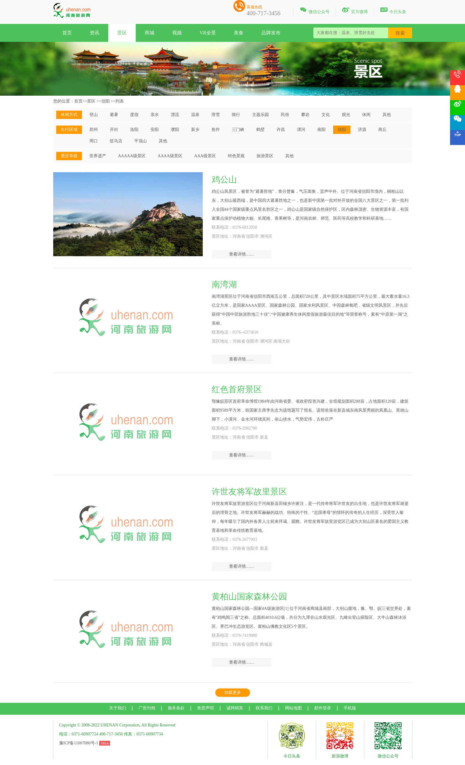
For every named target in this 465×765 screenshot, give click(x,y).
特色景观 (236, 156)
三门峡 (238, 129)
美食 (238, 32)
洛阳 (134, 129)
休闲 (366, 114)
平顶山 (140, 141)
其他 (386, 114)
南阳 (321, 129)
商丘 (382, 129)
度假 (134, 114)
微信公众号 (314, 10)
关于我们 (117, 708)
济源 (362, 129)
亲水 (154, 114)
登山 (93, 114)
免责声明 (205, 708)
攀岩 (305, 114)
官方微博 (355, 10)
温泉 (195, 114)
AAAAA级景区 (132, 156)
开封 (114, 129)
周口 (93, 141)
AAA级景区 (205, 156)
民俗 (285, 114)
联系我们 (264, 708)
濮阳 (175, 129)
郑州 (93, 129)
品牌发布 (270, 32)
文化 (325, 114)
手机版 (350, 708)
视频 (177, 32)
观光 (346, 114)
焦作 (215, 129)
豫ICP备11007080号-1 (78, 743)
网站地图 (293, 708)
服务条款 (176, 708)
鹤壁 (260, 129)
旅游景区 (265, 156)
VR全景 (208, 32)
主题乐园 (260, 114)
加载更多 (232, 692)
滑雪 (215, 114)
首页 (67, 32)
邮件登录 (322, 708)
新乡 (195, 129)
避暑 (114, 114)
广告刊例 (146, 708)
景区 (122, 32)
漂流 (175, 114)
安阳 (154, 129)
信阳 (105, 101)
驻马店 (116, 141)
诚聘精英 (234, 708)
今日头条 (393, 10)
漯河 (301, 129)
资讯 (94, 32)
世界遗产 (97, 156)
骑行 (236, 114)
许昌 (281, 129)
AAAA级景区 (170, 156)
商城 (149, 32)
